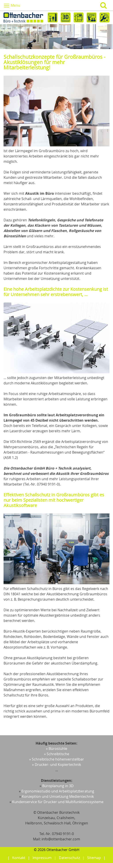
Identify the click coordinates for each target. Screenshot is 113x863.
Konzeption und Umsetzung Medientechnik (58, 796)
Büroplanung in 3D (58, 785)
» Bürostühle (56, 748)
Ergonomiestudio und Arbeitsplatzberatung (57, 791)
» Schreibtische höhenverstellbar (56, 759)
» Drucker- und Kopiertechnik (56, 764)
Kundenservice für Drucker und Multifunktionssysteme (57, 801)
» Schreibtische (56, 753)
